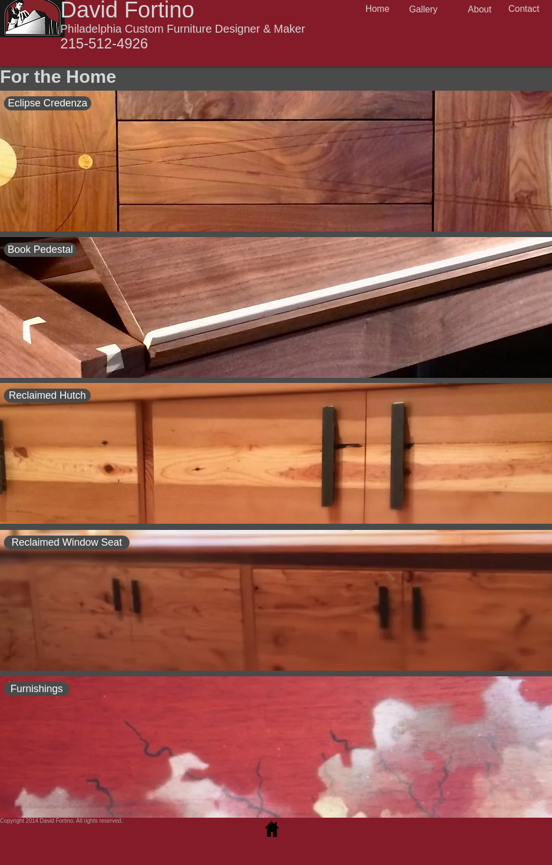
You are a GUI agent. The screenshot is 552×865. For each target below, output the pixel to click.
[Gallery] (423, 9)
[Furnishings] (36, 689)
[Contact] (524, 9)
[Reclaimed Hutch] (47, 396)
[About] (480, 9)
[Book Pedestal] (40, 250)
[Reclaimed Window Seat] (67, 543)
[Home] (377, 9)
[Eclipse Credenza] (47, 103)
